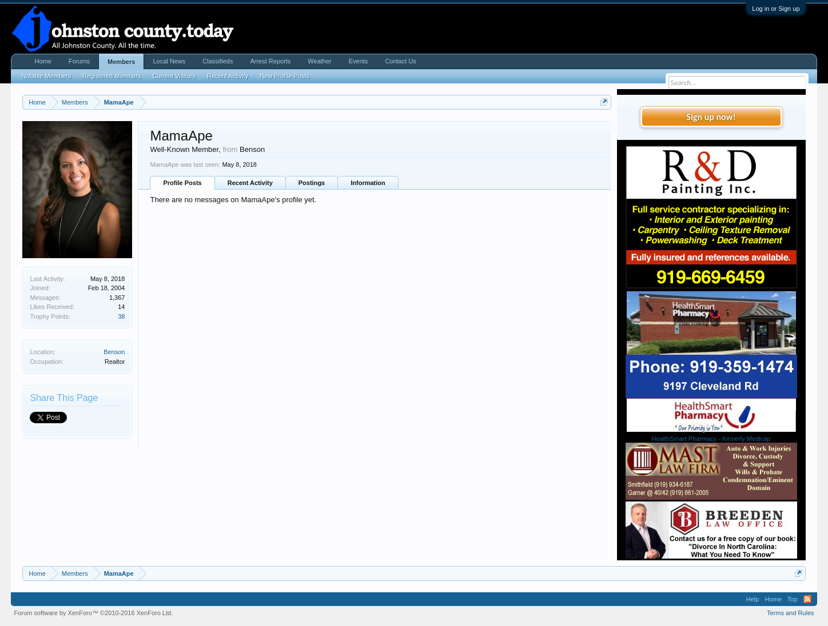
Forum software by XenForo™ (93, 612)
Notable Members (46, 76)
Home (42, 61)
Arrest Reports (270, 61)
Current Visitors (174, 76)
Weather (319, 61)
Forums (79, 61)
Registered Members (111, 76)
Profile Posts (182, 182)
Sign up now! (710, 116)
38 (121, 316)
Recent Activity (250, 182)
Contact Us (400, 61)
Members (121, 61)
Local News (169, 61)
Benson (114, 351)
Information (368, 182)
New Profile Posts (284, 76)
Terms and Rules (790, 612)
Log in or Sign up (775, 8)
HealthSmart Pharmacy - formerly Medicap (711, 438)
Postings (311, 182)
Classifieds (217, 61)
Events (358, 61)
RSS (807, 599)
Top (792, 599)
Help (752, 599)
